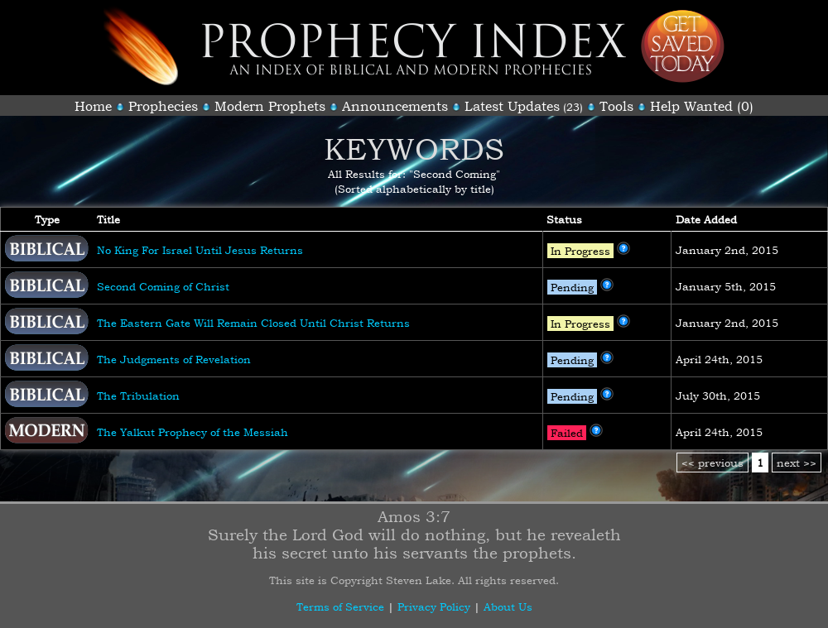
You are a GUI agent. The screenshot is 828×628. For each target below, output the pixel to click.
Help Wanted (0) (701, 106)
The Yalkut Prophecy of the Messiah (192, 431)
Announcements (395, 106)
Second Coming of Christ (163, 286)
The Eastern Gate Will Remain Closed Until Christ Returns (253, 322)
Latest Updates (512, 106)
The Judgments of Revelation (174, 359)
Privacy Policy (433, 606)
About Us (508, 606)
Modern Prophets (269, 106)
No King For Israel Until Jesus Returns (200, 249)
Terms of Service (340, 606)
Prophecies (163, 106)
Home (93, 106)
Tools (616, 106)
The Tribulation (138, 395)
